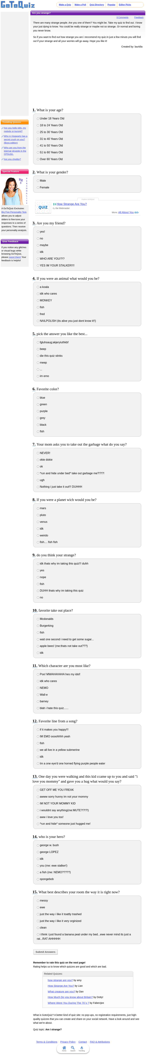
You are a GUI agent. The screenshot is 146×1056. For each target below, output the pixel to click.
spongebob (45, 879)
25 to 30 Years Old (50, 132)
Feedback (139, 17)
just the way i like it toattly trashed (59, 914)
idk (40, 251)
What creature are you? (61, 991)
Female (43, 187)
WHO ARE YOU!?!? (51, 258)
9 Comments (122, 17)
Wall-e (42, 694)
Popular (111, 4)
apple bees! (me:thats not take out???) (62, 645)
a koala (43, 286)
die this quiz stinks (50, 355)
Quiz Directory (97, 4)
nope (41, 577)
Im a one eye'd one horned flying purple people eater (71, 763)
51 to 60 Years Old (50, 152)
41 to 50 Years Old (50, 145)
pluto (41, 515)
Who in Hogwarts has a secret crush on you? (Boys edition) (15, 139)
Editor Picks (125, 4)
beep (41, 348)
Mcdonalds (45, 618)
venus (42, 521)
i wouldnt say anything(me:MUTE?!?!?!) (63, 810)
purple (42, 411)
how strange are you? (60, 980)
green (42, 404)
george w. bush (48, 845)
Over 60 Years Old (50, 159)
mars (41, 508)
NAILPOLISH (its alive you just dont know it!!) (66, 320)
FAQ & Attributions (100, 1041)
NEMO (42, 687)
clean (42, 927)
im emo (43, 376)
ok (40, 466)
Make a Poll (80, 4)
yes (40, 570)
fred (41, 314)
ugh (41, 480)
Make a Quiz (65, 4)
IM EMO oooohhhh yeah (53, 736)
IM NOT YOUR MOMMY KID (56, 803)
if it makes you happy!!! (52, 729)
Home (64, 1049)
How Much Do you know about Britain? (70, 997)
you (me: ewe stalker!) (52, 865)
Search (73, 1049)
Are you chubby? (12, 159)
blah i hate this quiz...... (52, 708)
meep (42, 362)
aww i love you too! (50, 817)
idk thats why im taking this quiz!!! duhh (62, 563)
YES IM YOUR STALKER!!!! (56, 265)
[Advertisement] (88, 77)
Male (41, 180)
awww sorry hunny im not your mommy (62, 796)
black (41, 424)
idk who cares (47, 293)
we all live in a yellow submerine (58, 749)
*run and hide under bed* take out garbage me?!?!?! (70, 473)
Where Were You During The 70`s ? (68, 1002)
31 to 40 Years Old (50, 138)
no (40, 238)
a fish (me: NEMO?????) (54, 872)
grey (41, 417)
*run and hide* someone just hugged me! (63, 823)
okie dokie (45, 459)
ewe (41, 907)
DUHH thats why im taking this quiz (60, 590)
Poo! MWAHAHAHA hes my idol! (58, 674)
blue (41, 397)
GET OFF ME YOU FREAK (55, 789)
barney (42, 701)
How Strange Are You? (72, 204)
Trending (82, 1049)
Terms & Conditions (46, 1041)
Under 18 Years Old (50, 118)
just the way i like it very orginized (59, 920)
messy (42, 900)
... (39, 369)
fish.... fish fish (47, 542)
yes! (41, 231)
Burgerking (45, 625)
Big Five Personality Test (13, 212)
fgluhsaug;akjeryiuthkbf (52, 342)
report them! (15, 257)
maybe (42, 245)
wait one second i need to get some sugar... (65, 639)
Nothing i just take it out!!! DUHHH (59, 486)
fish (40, 307)
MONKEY (44, 300)
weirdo (42, 535)
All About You (126, 212)
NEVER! (43, 453)
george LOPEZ (48, 851)
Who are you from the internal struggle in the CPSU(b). (15, 151)
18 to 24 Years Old (50, 125)
